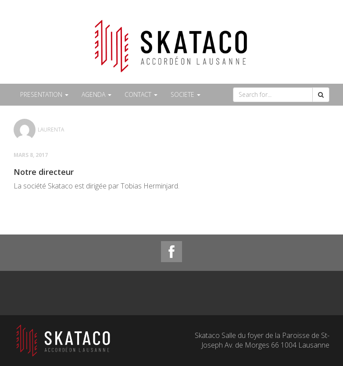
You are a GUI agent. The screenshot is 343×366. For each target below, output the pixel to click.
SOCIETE (185, 94)
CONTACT (141, 94)
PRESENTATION (44, 94)
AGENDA (96, 94)
